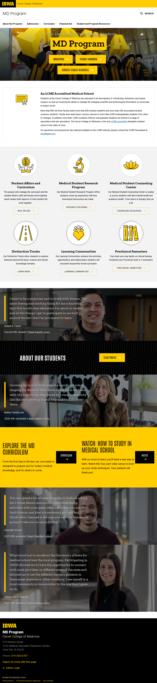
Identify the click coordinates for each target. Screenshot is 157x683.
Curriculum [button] (49, 24)
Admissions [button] (33, 24)
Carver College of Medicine (29, 4)
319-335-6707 (19, 655)
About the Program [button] (12, 24)
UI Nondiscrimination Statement (28, 681)
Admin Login (13, 667)
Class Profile (112, 357)
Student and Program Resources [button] (93, 24)
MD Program (14, 13)
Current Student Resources (77, 70)
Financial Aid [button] (65, 24)
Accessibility (48, 681)
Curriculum (66, 457)
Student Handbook (91, 59)
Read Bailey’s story (39, 418)
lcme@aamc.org (47, 134)
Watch (145, 457)
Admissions (60, 59)
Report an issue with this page (19, 661)
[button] (147, 13)
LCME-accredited (119, 121)
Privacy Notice (8, 681)
